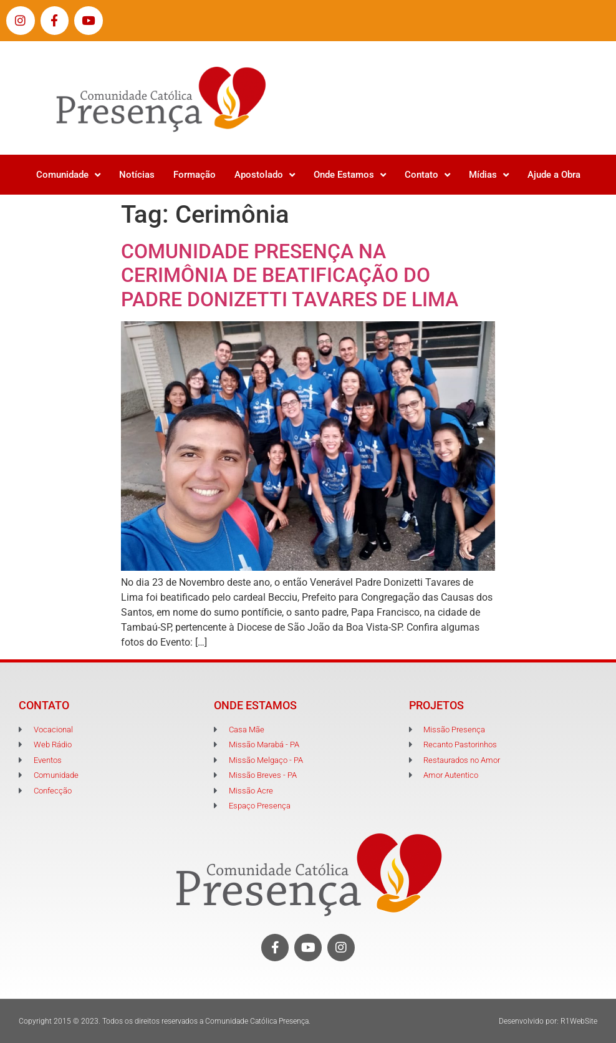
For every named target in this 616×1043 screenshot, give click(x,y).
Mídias (489, 175)
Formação (194, 174)
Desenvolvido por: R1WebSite (548, 1021)
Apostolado (264, 175)
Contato (427, 175)
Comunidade (68, 175)
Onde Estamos (350, 175)
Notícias (137, 174)
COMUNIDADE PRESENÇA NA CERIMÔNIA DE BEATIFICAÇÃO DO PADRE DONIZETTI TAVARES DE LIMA (289, 275)
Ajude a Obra (553, 174)
